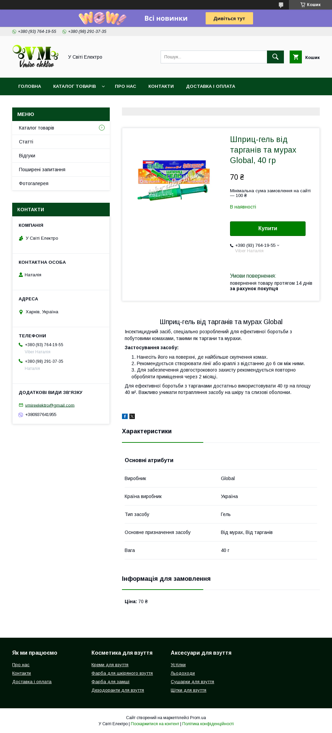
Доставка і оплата (210, 86)
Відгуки (27, 155)
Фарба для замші (110, 681)
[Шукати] (275, 57)
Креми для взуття (109, 664)
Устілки (178, 664)
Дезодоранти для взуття (117, 690)
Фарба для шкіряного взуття (122, 673)
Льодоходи (183, 673)
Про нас (125, 86)
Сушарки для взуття (192, 681)
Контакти (161, 86)
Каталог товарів (74, 86)
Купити (267, 228)
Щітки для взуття (188, 690)
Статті (26, 141)
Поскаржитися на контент (155, 723)
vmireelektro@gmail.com (50, 405)
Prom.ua (198, 717)
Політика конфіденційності (208, 723)
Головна (29, 86)
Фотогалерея (33, 183)
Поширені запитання (42, 169)
